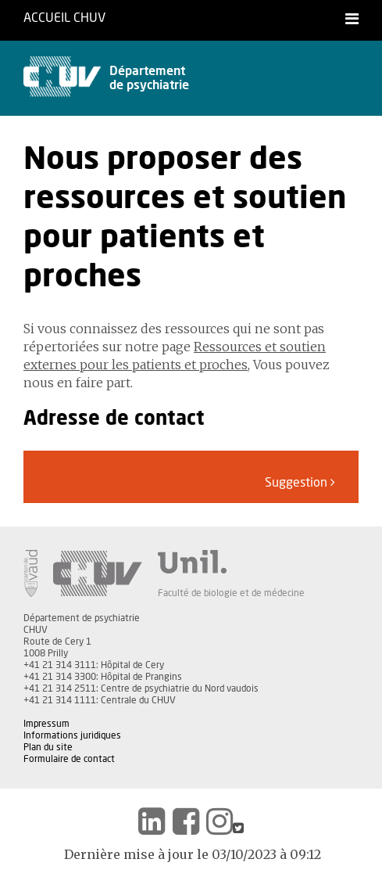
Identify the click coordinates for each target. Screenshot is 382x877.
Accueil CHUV (64, 18)
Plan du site (48, 747)
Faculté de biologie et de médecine (231, 593)
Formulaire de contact (69, 759)
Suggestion (300, 482)
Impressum (46, 723)
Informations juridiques (72, 735)
